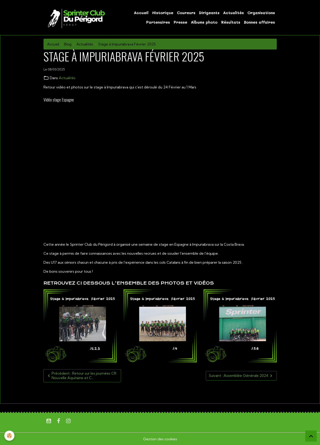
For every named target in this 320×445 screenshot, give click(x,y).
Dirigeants (209, 12)
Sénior (70, 392)
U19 (58, 392)
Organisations (261, 12)
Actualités (233, 12)
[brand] (75, 17)
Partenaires (158, 22)
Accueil (141, 12)
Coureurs (186, 12)
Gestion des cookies (160, 438)
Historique (162, 12)
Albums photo (204, 22)
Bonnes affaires (259, 22)
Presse (180, 22)
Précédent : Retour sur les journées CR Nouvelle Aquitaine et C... (81, 375)
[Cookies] (10, 436)
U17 (48, 392)
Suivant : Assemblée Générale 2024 (241, 375)
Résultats (230, 22)
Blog (67, 44)
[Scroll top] (311, 436)
